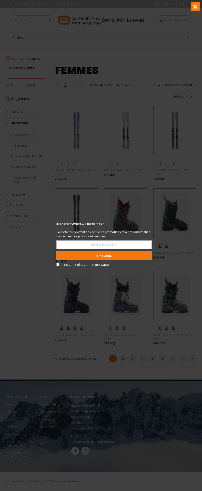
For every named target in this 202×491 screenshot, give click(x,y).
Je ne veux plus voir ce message (84, 265)
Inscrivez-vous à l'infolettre (80, 224)
